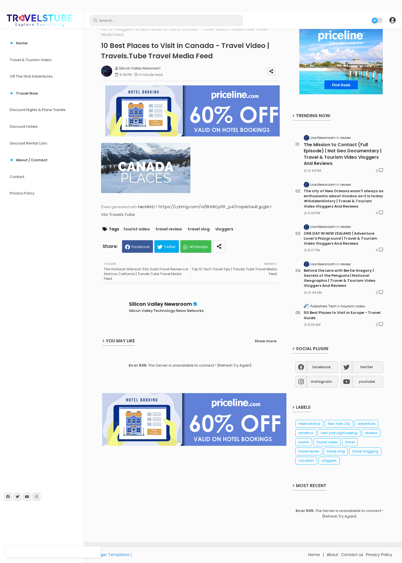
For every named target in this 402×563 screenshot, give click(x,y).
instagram (321, 381)
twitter (366, 367)
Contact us (352, 554)
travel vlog (199, 229)
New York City (339, 423)
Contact (17, 176)
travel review (168, 229)
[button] (392, 20)
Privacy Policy (22, 193)
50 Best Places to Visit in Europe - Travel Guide (342, 315)
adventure (366, 423)
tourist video (136, 229)
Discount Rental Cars (28, 143)
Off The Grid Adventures (31, 76)
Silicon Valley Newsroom (160, 303)
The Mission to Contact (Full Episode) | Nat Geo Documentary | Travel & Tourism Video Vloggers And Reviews (343, 154)
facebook (321, 367)
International (309, 423)
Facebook (140, 246)
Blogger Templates (110, 554)
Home (107, 29)
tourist (303, 442)
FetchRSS (146, 206)
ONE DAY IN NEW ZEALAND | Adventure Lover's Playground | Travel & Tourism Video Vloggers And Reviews (340, 238)
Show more (265, 341)
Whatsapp (198, 246)
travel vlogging (365, 451)
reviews (371, 432)
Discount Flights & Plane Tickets (38, 109)
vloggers (124, 29)
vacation (306, 460)
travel (350, 442)
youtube (367, 381)
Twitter (170, 246)
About (332, 554)
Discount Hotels (24, 126)
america (305, 432)
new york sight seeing (339, 432)
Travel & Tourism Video (31, 59)
